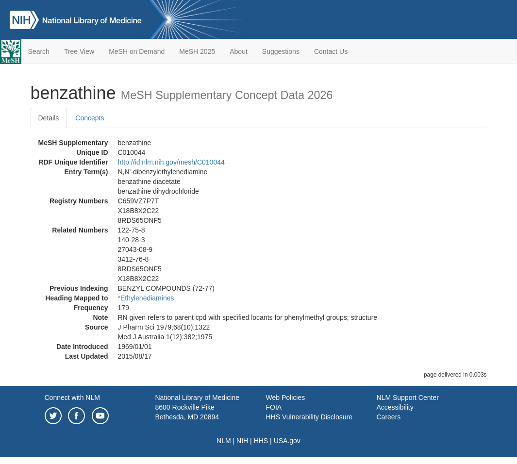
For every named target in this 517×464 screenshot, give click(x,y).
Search (39, 51)
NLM (224, 441)
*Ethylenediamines (146, 298)
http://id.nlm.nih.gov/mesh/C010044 (171, 162)
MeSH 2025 (197, 51)
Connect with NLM (72, 397)
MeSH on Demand (137, 51)
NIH (242, 441)
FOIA (274, 407)
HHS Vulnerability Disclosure (309, 417)
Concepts (89, 118)
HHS (261, 441)
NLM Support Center (408, 397)
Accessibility (395, 407)
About (239, 51)
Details (48, 118)
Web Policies (285, 397)
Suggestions (281, 51)
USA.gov (287, 441)
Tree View (79, 51)
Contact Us (331, 51)
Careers (389, 417)
